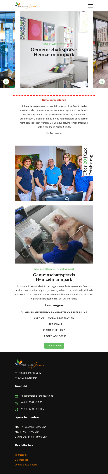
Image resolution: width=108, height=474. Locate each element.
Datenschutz (21, 459)
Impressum (21, 454)
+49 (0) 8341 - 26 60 (31, 402)
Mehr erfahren (54, 345)
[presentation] (6, 81)
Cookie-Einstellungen (26, 464)
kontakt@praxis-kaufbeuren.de (37, 395)
